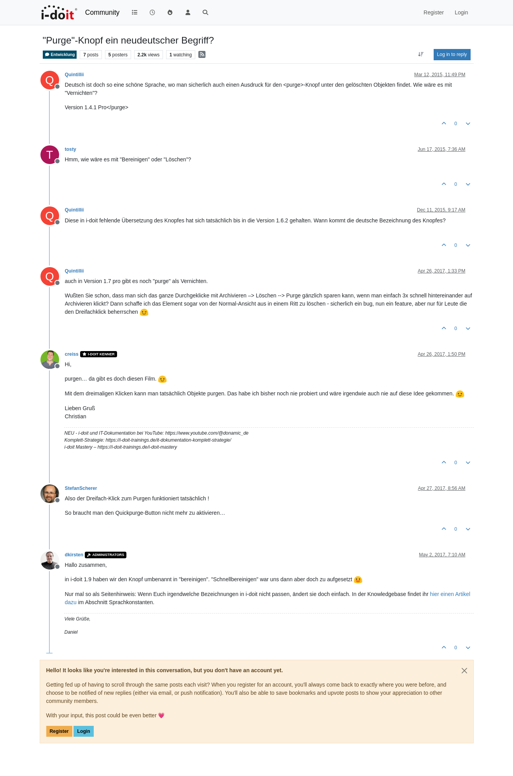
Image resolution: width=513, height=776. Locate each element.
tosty (70, 149)
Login (83, 731)
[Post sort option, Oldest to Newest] (420, 54)
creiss (72, 354)
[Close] (464, 670)
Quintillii (74, 74)
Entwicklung (60, 54)
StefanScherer (81, 488)
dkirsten (74, 555)
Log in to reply (452, 54)
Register (59, 731)
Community (102, 12)
